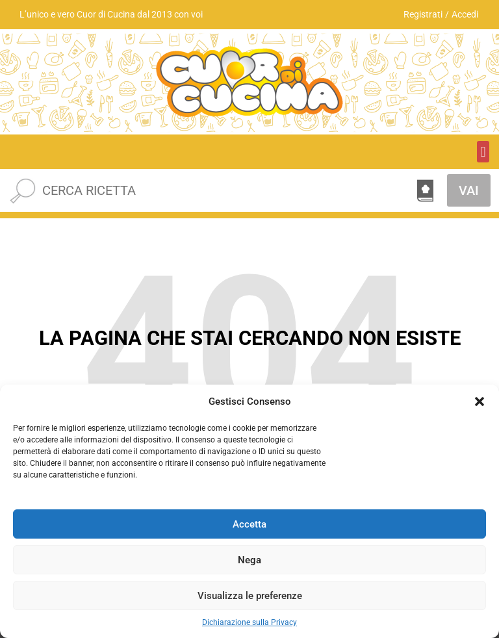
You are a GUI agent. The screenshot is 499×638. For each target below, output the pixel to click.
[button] (479, 401)
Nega (249, 560)
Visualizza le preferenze (250, 596)
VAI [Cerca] (469, 190)
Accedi (465, 14)
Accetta (249, 524)
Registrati (422, 14)
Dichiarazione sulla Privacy (249, 622)
